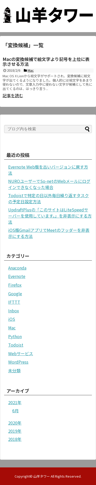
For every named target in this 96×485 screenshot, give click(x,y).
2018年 (15, 439)
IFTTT (14, 302)
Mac (12, 328)
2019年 (15, 431)
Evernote (16, 276)
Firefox (15, 285)
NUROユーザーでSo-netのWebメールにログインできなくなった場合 (49, 184)
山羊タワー (41, 476)
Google (15, 293)
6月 (15, 410)
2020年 (15, 423)
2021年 (15, 402)
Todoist (15, 345)
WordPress (18, 362)
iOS (11, 319)
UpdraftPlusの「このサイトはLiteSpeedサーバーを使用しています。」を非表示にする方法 (50, 216)
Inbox (13, 311)
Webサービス (20, 353)
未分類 (14, 370)
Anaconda (17, 268)
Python (15, 336)
